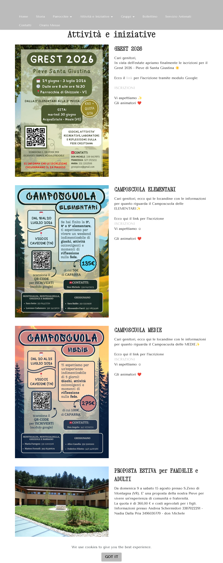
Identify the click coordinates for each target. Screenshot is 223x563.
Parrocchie (60, 16)
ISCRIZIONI (125, 88)
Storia (40, 16)
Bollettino (150, 16)
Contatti (25, 25)
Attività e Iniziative (94, 16)
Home (23, 16)
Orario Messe (49, 25)
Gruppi (126, 16)
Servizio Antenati (178, 16)
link (129, 78)
